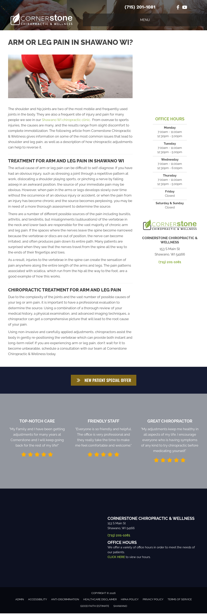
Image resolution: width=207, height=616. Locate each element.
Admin (19, 601)
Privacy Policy (153, 601)
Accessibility (37, 601)
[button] (103, 381)
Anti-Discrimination (65, 601)
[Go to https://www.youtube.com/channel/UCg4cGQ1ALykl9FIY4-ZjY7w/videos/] (184, 8)
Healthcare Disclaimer (100, 601)
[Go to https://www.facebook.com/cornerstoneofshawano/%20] (178, 8)
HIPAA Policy (129, 601)
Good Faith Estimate (94, 608)
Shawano (120, 608)
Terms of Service (180, 601)
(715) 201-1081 (140, 6)
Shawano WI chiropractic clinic (66, 120)
